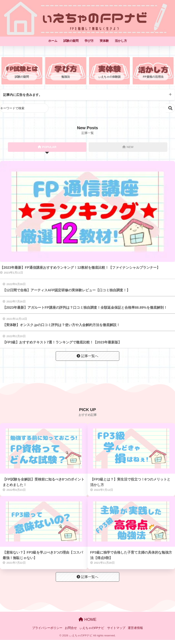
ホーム (52, 40)
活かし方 (121, 40)
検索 (170, 108)
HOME (87, 619)
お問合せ (71, 628)
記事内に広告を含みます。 (23, 95)
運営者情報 (135, 628)
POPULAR (47, 147)
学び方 (89, 40)
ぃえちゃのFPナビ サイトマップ (102, 628)
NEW (127, 147)
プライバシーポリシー (47, 628)
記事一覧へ (87, 356)
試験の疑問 (71, 40)
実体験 (104, 40)
